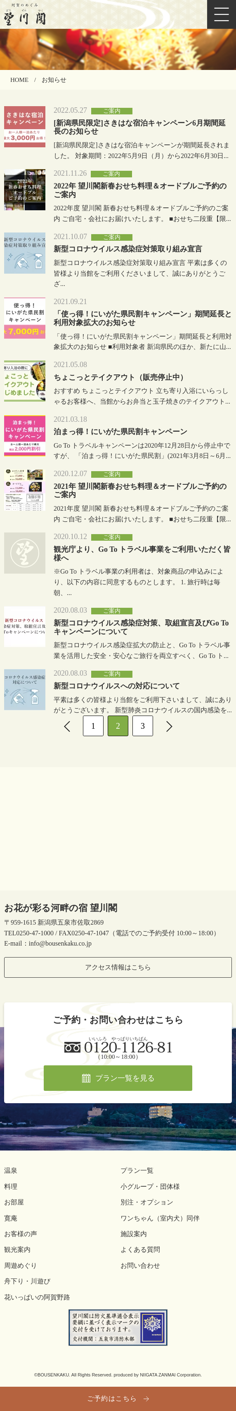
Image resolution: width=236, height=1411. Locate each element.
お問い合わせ (140, 1265)
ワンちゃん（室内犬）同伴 (160, 1218)
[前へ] (67, 726)
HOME (19, 80)
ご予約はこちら (112, 1398)
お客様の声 (20, 1233)
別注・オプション (146, 1202)
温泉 (10, 1170)
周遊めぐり (20, 1265)
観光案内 (17, 1249)
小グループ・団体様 (150, 1186)
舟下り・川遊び (27, 1281)
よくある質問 (140, 1249)
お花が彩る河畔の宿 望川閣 (60, 908)
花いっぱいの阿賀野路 (37, 1297)
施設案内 (133, 1233)
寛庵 (10, 1218)
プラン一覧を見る (125, 1078)
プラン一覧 (136, 1170)
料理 (10, 1186)
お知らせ (54, 80)
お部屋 (14, 1202)
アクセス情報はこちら (118, 967)
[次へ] (169, 726)
